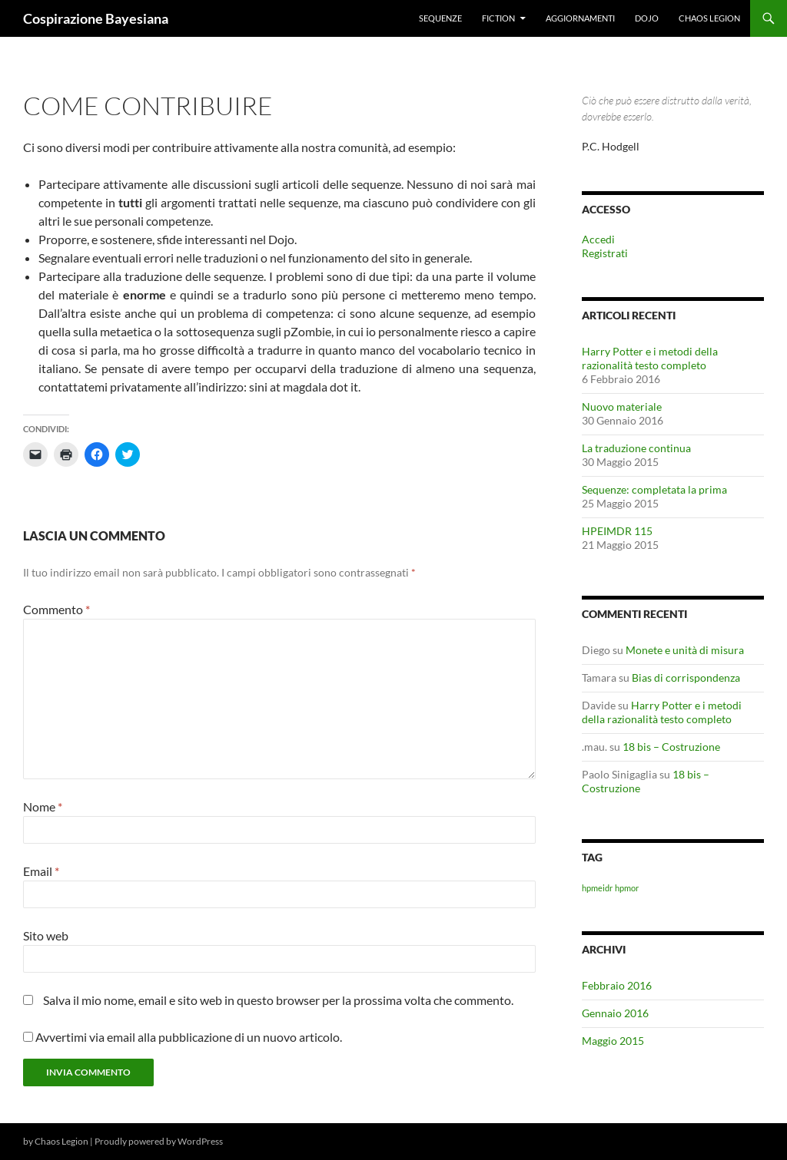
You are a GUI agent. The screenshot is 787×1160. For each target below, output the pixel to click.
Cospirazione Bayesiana (95, 18)
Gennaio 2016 (615, 1013)
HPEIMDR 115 (617, 530)
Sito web (45, 935)
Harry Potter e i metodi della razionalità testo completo (650, 358)
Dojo (647, 18)
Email (41, 871)
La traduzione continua (636, 447)
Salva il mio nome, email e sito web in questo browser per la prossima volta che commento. (278, 1000)
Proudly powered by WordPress (159, 1141)
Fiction (498, 18)
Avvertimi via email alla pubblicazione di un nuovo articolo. (188, 1036)
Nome (42, 806)
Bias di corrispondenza (686, 677)
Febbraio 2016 (617, 985)
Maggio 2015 (613, 1040)
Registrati (605, 252)
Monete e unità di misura (685, 649)
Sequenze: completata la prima (654, 489)
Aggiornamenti (580, 18)
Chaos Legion (709, 18)
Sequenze (440, 18)
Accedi (598, 239)
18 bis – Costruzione (671, 746)
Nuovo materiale (622, 406)
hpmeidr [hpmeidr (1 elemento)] (597, 888)
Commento (56, 609)
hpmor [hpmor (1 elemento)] (627, 888)
